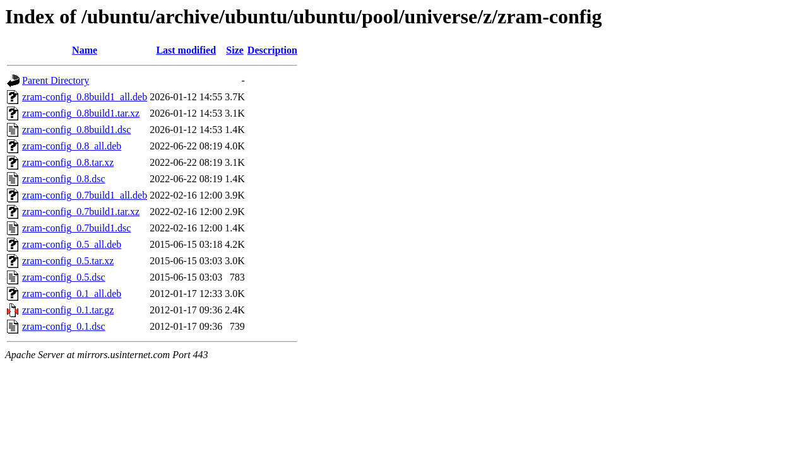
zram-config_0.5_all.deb (71, 244)
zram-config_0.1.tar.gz (68, 310)
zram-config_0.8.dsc (63, 178)
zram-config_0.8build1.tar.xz (81, 113)
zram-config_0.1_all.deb (71, 293)
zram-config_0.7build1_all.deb (84, 195)
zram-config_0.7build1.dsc (76, 228)
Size (235, 50)
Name (84, 50)
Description (272, 50)
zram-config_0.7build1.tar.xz (81, 211)
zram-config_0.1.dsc (63, 326)
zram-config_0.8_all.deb (71, 146)
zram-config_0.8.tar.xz (68, 162)
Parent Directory (55, 80)
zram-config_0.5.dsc (63, 277)
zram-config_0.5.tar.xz (68, 260)
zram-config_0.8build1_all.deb (84, 96)
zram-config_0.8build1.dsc (76, 129)
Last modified (186, 50)
